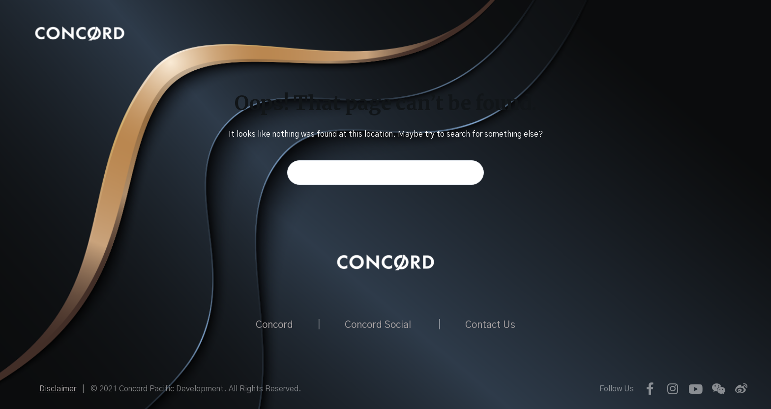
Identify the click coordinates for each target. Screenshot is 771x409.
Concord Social (378, 325)
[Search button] (471, 172)
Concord (274, 325)
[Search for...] (385, 172)
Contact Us (490, 325)
